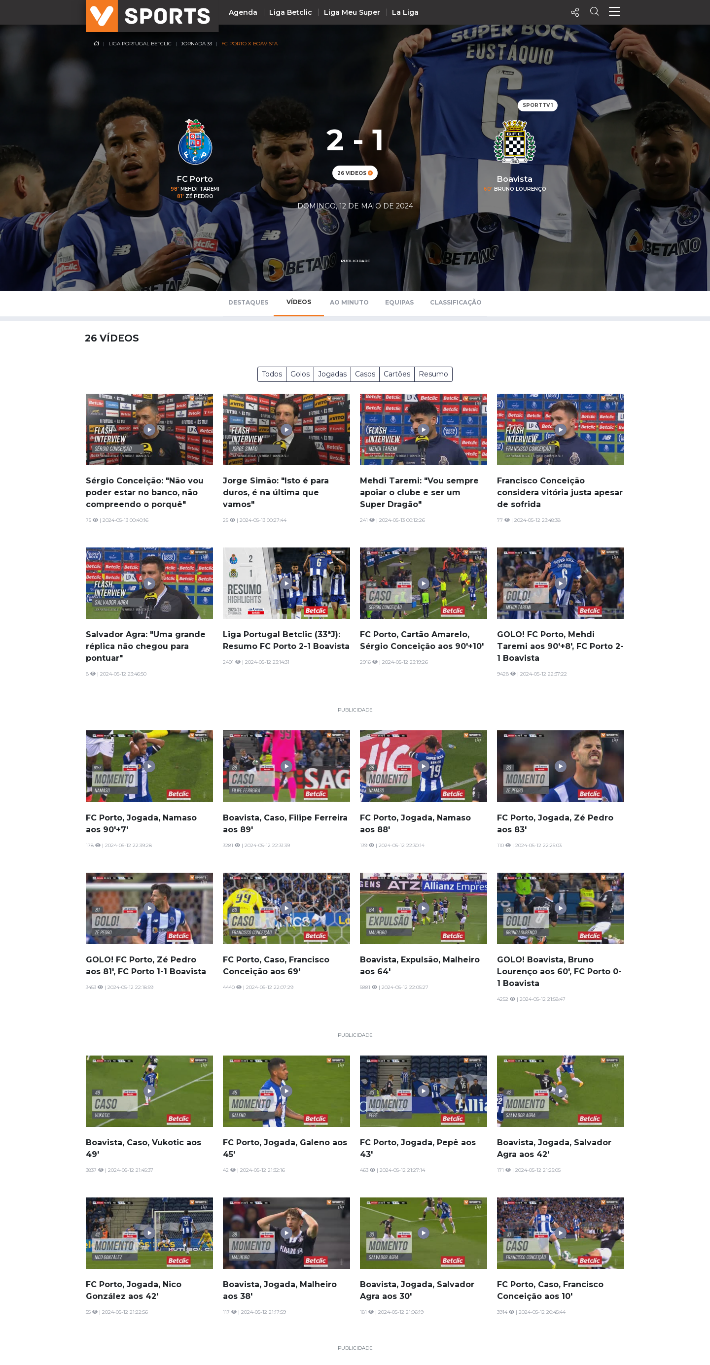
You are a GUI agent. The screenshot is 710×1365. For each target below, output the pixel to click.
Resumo (433, 374)
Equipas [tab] (399, 302)
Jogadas (332, 374)
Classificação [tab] (456, 302)
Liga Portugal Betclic (140, 43)
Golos (300, 374)
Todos (272, 374)
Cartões (397, 374)
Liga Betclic (290, 12)
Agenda (243, 12)
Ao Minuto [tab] (349, 302)
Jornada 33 (196, 43)
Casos (365, 374)
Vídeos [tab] (298, 302)
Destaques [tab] (248, 302)
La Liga (405, 12)
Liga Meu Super (352, 12)
